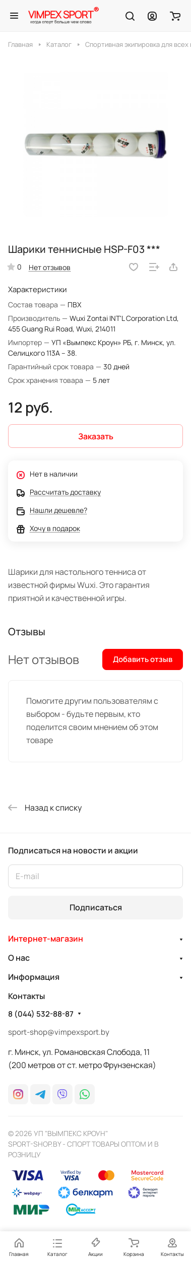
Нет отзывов (50, 267)
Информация (33, 976)
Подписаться (96, 907)
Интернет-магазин (45, 938)
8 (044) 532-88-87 (41, 1014)
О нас (19, 957)
